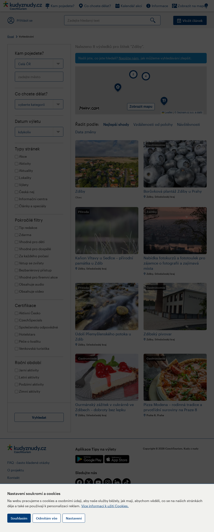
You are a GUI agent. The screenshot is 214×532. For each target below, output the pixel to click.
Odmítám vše (46, 518)
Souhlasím (19, 518)
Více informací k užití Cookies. (105, 506)
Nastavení (74, 518)
